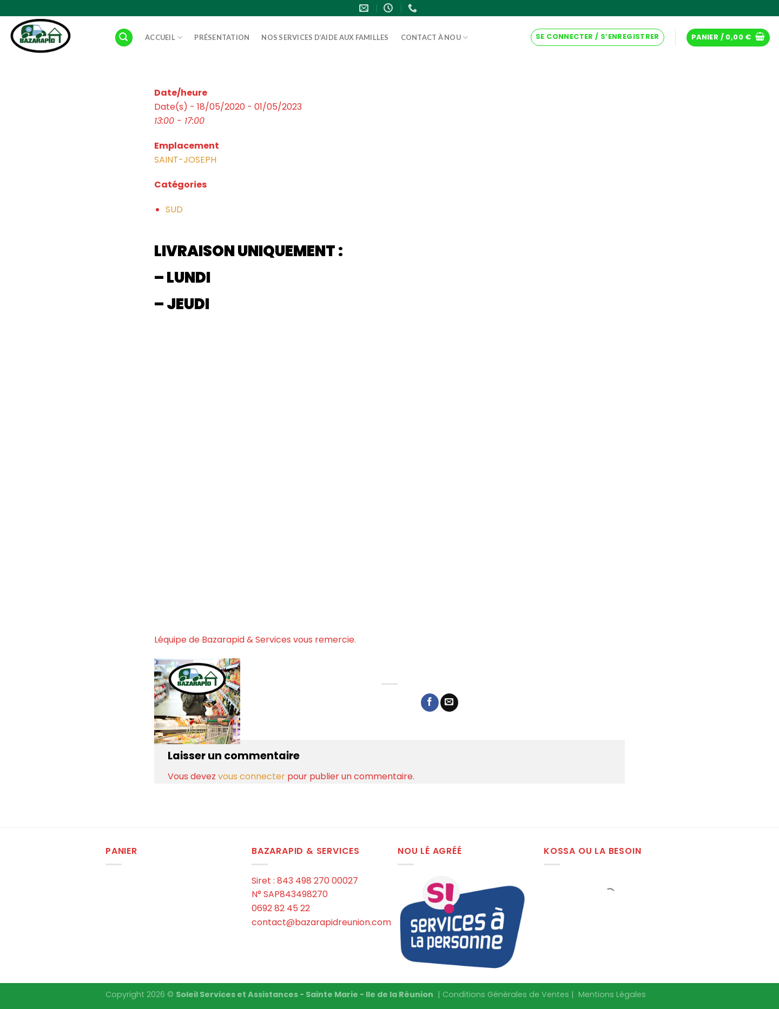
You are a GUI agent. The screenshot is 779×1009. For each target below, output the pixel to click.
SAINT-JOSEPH (185, 159)
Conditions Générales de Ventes (506, 994)
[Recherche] (124, 37)
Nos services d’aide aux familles (324, 37)
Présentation (221, 37)
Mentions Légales (612, 994)
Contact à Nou (434, 37)
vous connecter (251, 776)
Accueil (163, 37)
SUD (174, 209)
